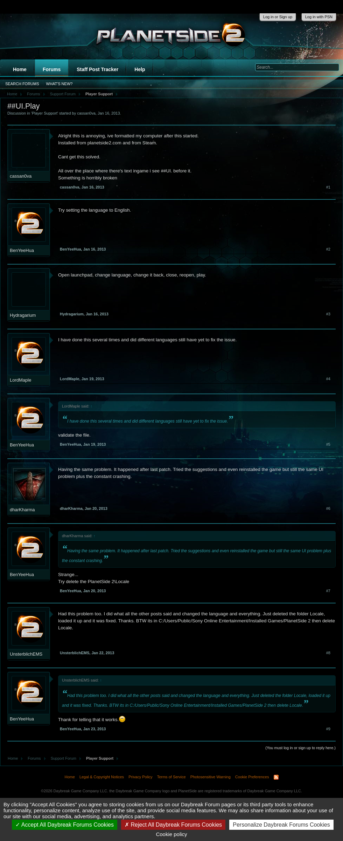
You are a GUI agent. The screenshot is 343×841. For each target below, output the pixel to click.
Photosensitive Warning (210, 777)
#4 (328, 379)
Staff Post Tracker (97, 69)
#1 (328, 187)
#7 (328, 591)
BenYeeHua (22, 250)
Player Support (44, 113)
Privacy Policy (140, 777)
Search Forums (22, 84)
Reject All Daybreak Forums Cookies (173, 825)
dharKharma (22, 509)
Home (20, 69)
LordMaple (20, 380)
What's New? (59, 84)
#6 (328, 508)
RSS (276, 777)
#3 (328, 314)
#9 (328, 729)
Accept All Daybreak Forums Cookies (64, 825)
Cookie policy (171, 834)
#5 (328, 444)
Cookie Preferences (252, 777)
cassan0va (86, 113)
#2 (328, 249)
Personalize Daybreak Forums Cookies (281, 825)
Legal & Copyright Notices (101, 777)
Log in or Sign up (277, 17)
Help (139, 69)
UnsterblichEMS (26, 654)
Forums (52, 69)
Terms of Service (171, 777)
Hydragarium (23, 315)
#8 (328, 653)
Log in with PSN (318, 17)
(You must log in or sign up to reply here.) (300, 748)
